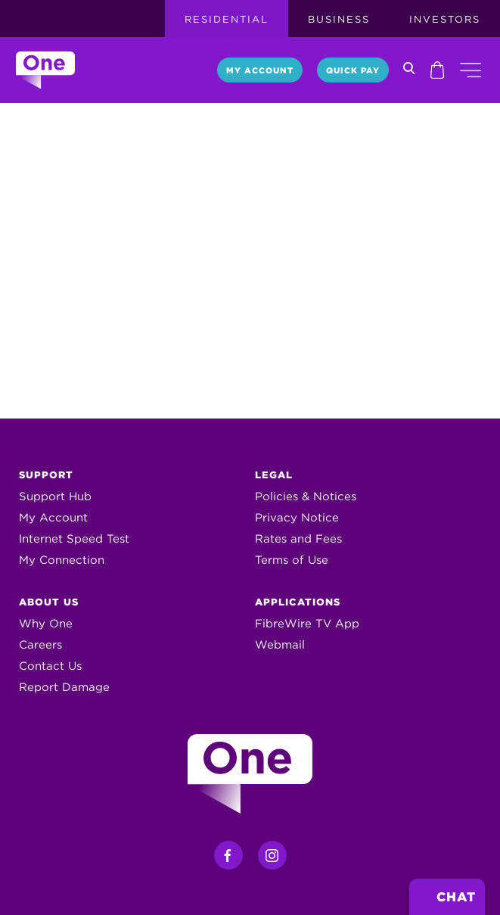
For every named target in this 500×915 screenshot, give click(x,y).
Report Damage (64, 687)
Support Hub (55, 496)
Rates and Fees (298, 539)
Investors (444, 19)
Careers (40, 645)
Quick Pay (353, 70)
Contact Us (50, 666)
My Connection (61, 560)
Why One (46, 623)
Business (339, 19)
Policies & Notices (305, 496)
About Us (49, 602)
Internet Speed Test (74, 539)
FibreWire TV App (307, 623)
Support (46, 475)
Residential (227, 19)
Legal (274, 475)
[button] (470, 70)
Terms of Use (291, 560)
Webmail (280, 645)
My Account (259, 70)
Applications (297, 602)
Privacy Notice (297, 517)
